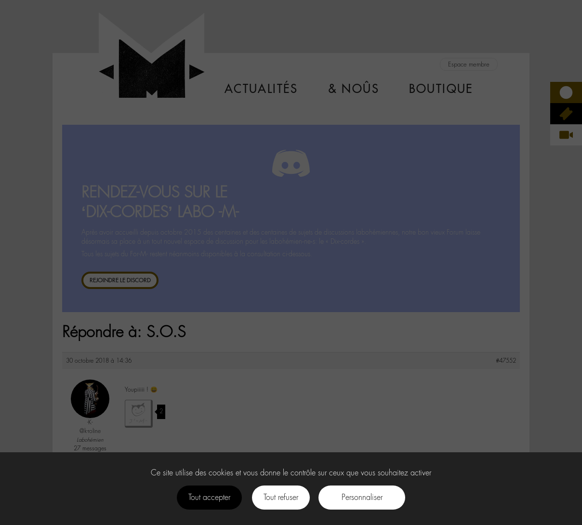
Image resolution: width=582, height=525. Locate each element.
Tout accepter (209, 497)
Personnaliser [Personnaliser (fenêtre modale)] (362, 497)
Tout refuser (281, 497)
